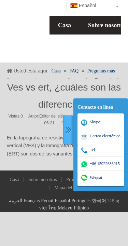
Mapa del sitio (68, 187)
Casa (64, 25)
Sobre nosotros (42, 179)
